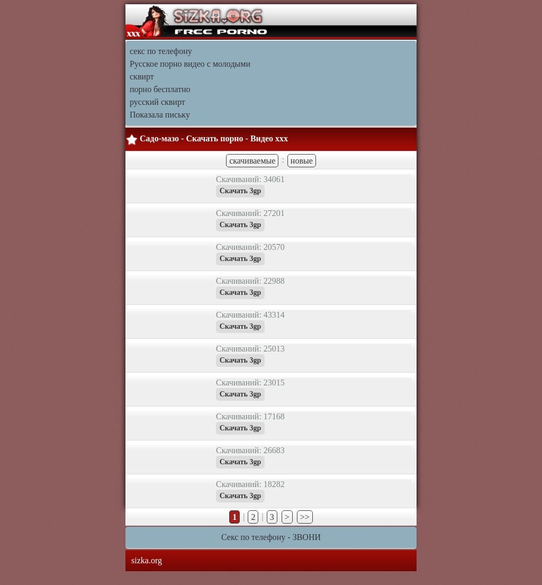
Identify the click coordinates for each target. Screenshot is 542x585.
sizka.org (146, 560)
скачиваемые (252, 160)
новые (302, 160)
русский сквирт (157, 101)
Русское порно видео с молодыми (190, 63)
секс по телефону (161, 51)
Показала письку (160, 114)
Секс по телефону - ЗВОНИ (271, 537)
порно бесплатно (160, 89)
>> (305, 516)
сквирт (142, 76)
